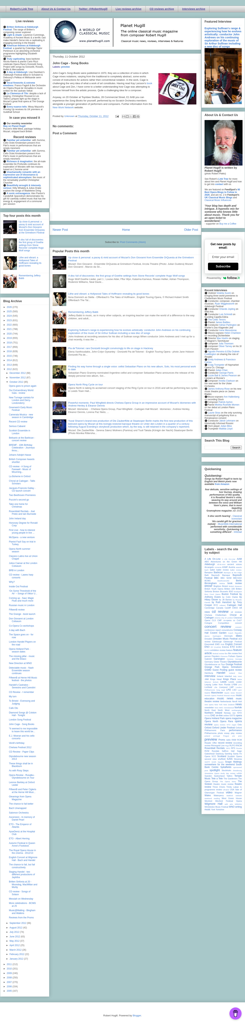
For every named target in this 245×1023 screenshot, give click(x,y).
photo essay (224, 733)
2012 (10, 369)
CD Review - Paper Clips (21, 751)
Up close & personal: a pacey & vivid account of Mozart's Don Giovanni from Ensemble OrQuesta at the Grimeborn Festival (32, 227)
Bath (207, 575)
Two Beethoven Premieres (22, 495)
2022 (10, 324)
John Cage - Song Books (21, 724)
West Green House (232, 798)
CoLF (239, 620)
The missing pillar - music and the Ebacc (22, 657)
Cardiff (228, 608)
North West (224, 710)
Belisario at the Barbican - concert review (22, 439)
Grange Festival (234, 664)
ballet (212, 570)
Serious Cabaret (17, 426)
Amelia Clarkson (226, 380)
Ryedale (215, 751)
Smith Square (218, 762)
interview (210, 676)
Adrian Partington (228, 325)
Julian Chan (222, 370)
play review (236, 733)
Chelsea (208, 615)
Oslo (240, 724)
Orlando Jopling (227, 309)
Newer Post (60, 229)
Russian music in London (21, 605)
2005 (10, 991)
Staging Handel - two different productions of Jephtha (22, 874)
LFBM (234, 684)
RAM (234, 740)
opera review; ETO (222, 725)
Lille (215, 687)
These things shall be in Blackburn (21, 765)
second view (211, 759)
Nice (216, 708)
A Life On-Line (212, 559)
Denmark (228, 636)
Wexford (208, 801)
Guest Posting (220, 670)
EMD (217, 644)
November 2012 (17, 377)
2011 (10, 964)
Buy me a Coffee (227, 223)
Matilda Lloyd (225, 428)
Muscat (227, 695)
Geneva (230, 659)
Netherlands (225, 701)
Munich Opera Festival (214, 695)
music (232, 695)
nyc (234, 713)
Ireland (220, 676)
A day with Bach (17, 630)
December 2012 (17, 373)
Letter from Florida (221, 684)
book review (235, 583)
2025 (10, 311)
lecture (215, 682)
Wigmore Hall (213, 803)
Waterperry (219, 795)
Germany (209, 662)
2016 (10, 351)
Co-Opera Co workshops (21, 626)
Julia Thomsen (226, 343)
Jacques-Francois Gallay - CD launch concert (22, 489)
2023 (10, 320)
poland (207, 736)
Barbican (218, 572)
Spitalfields (225, 767)
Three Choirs (219, 787)
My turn (13, 696)
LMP (231, 687)
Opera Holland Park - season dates (19, 650)
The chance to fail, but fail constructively (22, 866)
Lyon (240, 690)
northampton (237, 710)
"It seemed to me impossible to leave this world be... (23, 730)
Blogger (137, 1015)
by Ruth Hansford (222, 602)
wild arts (229, 804)
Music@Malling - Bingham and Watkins (22, 911)
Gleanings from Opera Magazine (20, 798)
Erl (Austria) (216, 647)
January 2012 (16, 958)
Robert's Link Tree (21, 8)
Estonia (225, 647)
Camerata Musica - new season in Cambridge (21, 416)
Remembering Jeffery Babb (83, 312)
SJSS (229, 759)
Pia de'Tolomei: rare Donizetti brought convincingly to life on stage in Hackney (110, 348)
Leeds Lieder (235, 682)
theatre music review (223, 784)
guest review (235, 670)
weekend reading (212, 798)
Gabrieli (208, 659)
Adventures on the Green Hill (226, 562)
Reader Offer (211, 743)
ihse (240, 673)
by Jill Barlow (225, 599)
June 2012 (15, 936)
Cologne (208, 623)
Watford (230, 796)
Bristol (225, 586)
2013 (10, 365)
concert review (218, 627)
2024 (10, 316)
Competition (223, 623)
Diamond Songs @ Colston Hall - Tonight (22, 714)
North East (210, 710)
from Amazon (222, 484)
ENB (222, 644)
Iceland (232, 673)
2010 (10, 968)
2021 (10, 329)
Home (126, 229)
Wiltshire (238, 804)
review (207, 745)
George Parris (226, 373)
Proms (221, 739)
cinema (217, 618)
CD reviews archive (162, 8)
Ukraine (226, 790)
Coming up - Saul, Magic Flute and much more (21, 599)
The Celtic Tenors (217, 319)
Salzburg (220, 754)
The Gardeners (231, 778)
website (239, 796)
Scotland (221, 756)
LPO (228, 690)
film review (233, 653)
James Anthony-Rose (219, 388)
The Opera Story (228, 781)
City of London (227, 618)
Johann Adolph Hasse (20, 455)
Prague (226, 736)
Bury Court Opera (212, 594)
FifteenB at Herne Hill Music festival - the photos (23, 679)
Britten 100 (229, 589)
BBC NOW (226, 578)
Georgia (238, 659)
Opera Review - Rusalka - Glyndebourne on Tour (22, 776)
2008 (10, 977)
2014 (10, 360)
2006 (10, 986)
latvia (240, 679)
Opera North (211, 721)
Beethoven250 (223, 581)
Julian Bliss (226, 426)
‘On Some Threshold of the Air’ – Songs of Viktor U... (23, 592)
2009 (10, 973)
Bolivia (222, 583)
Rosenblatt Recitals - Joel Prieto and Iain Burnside (22, 512)
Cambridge (210, 608)
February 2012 (17, 954)
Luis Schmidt (225, 314)
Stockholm (226, 770)
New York (218, 705)
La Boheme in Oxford (19, 476)
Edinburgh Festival (233, 641)
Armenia (218, 567)
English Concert (233, 644)
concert (238, 623)
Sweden (208, 776)
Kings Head (216, 679)
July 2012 (14, 932)
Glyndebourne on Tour (215, 664)
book (149, 83)
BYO (216, 605)
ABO (207, 562)
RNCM (239, 745)
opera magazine (233, 718)
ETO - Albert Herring (19, 838)
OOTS (232, 715)
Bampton (209, 572)
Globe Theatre (220, 662)
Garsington (219, 659)
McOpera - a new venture (22, 537)
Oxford (208, 727)
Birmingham (211, 583)
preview (65, 67)
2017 (10, 347)
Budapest (238, 592)
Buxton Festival (230, 594)
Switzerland (219, 776)
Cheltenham (220, 615)
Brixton (216, 591)
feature (229, 650)
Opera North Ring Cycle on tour (85, 384)
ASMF (225, 567)
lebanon (208, 682)
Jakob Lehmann (227, 420)
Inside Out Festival (18, 586)
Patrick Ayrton (226, 402)
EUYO (207, 650)
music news (225, 698)
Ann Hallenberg (231, 396)
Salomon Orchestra (18, 812)
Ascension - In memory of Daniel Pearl (22, 818)
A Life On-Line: (229, 559)
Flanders (216, 656)
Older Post (191, 229)
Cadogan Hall (234, 605)
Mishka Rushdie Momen (227, 404)
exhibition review (217, 650)
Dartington (217, 636)
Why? (12, 582)
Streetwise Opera (212, 773)
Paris (222, 730)
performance (235, 730)
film (226, 653)
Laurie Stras (213, 412)
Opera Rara (226, 721)
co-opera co (229, 620)
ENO (207, 647)
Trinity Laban (232, 787)
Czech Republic (235, 633)
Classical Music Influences (218, 200)
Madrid (207, 693)
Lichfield (208, 687)
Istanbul (228, 676)
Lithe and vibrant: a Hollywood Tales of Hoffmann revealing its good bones (108, 293)
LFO (240, 685)
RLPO (232, 745)
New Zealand (229, 705)
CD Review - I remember (21, 692)
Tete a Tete (217, 778)
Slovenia (238, 759)
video (229, 792)
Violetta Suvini (224, 293)
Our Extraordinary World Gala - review (21, 391)
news (238, 704)
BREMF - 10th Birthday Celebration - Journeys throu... (22, 448)
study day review (227, 773)
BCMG (208, 580)
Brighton (217, 586)
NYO (239, 713)
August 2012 (16, 927)
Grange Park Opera (216, 667)
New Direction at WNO (20, 663)
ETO (232, 647)
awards (239, 567)
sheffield (221, 759)
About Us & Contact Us (56, 8)
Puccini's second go (19, 499)
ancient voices (234, 564)
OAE (212, 715)
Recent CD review (18, 421)
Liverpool (223, 687)
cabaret (223, 605)
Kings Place (229, 679)
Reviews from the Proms (21, 917)
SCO (214, 756)
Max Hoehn (222, 338)
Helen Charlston (232, 333)
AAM (239, 559)
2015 (10, 356)
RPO (228, 748)
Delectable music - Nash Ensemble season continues (21, 670)
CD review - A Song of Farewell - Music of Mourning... (20, 469)
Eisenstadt (209, 644)
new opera (209, 705)
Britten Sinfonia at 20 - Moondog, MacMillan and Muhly (23, 884)
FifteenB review (17, 609)
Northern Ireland (213, 713)
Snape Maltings (233, 762)
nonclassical (229, 708)
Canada (219, 608)
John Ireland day (17, 518)
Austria (232, 567)
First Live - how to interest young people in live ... (22, 531)
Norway (227, 713)
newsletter (209, 707)
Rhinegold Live (217, 745)
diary (239, 635)
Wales (208, 795)
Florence (224, 656)
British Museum (235, 586)
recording (237, 743)
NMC (221, 708)
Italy (235, 676)
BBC (216, 578)
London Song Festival (20, 719)
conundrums (227, 630)
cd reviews (236, 612)
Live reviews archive (128, 8)
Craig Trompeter (216, 365)
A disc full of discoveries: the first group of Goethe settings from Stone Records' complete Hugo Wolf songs (126, 275)
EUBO (239, 647)
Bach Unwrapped (17, 808)
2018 (10, 342)
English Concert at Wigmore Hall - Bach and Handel (23, 858)
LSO (234, 690)
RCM (239, 740)
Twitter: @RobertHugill (93, 8)
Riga (227, 746)
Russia (239, 748)
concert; (238, 627)
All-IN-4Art (221, 564)
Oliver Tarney (225, 346)
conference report (213, 630)
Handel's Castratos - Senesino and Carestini (22, 686)
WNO (232, 807)
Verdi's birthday (16, 743)
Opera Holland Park (215, 718)
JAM (207, 679)
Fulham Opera (235, 656)
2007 (10, 982)
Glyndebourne (235, 661)
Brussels (224, 591)
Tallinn (229, 776)
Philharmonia (211, 733)
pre (233, 736)
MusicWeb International (230, 524)
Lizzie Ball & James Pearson (222, 375)
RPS (233, 748)
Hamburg (209, 673)
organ (234, 725)
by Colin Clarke (230, 597)
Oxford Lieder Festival (223, 727)
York (213, 809)
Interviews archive (193, 8)
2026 (10, 307)
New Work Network (63, 107)
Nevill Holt (237, 701)
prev (240, 736)
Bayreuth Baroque (220, 575)
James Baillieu (223, 322)
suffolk (239, 773)
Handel (221, 672)
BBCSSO (237, 578)
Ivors (240, 676)
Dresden (208, 639)
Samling (228, 754)
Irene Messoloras (228, 330)
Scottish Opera (235, 756)
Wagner (238, 792)
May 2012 (14, 941)
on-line (219, 715)
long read (221, 690)
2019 (10, 338)
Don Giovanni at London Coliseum (21, 620)
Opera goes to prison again (22, 386)
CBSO (235, 608)
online (226, 715)
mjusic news (229, 693)
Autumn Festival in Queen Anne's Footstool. (22, 844)
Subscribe (223, 266)
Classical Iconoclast (237, 517)
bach (207, 570)
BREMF (209, 586)
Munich (239, 693)
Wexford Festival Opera (228, 801)
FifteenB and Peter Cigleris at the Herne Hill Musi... (22, 790)
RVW (207, 751)
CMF (219, 620)
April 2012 (14, 945)
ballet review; (236, 570)
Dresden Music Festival (225, 638)
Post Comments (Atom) (133, 242)
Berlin (239, 580)
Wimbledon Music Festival (216, 807)
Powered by (223, 277)
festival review (218, 653)
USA (232, 789)
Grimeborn (236, 667)
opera (239, 715)
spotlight (215, 770)
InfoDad (238, 532)
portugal (216, 736)
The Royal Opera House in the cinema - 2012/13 (22, 851)
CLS (214, 620)
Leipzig (208, 684)
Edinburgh (217, 641)
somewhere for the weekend (220, 764)
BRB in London (16, 570)
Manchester (217, 692)
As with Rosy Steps (18, 770)
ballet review (222, 570)
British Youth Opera (214, 589)
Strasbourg (237, 770)
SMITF (207, 762)
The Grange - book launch (22, 614)
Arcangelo (209, 567)
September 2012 (18, 923)
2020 (10, 333)
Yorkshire (220, 809)
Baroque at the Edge (233, 573)
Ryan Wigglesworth (224, 303)
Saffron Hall (228, 751)
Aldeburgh (210, 564)
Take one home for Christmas (18, 505)
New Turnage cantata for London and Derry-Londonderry (21, 400)
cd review (220, 611)
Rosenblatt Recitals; (215, 748)
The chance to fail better (21, 803)
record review (225, 743)
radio (228, 740)
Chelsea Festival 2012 (20, 747)
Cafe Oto (13, 708)
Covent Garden (218, 633)
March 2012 (15, 950)
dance (207, 636)
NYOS (207, 716)
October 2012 (16, 382)
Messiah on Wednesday (21, 898)
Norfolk (238, 707)
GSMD (208, 670)
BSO (231, 591)
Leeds (223, 682)
